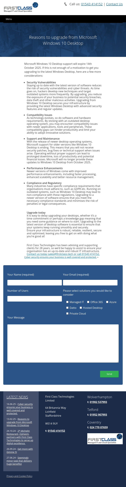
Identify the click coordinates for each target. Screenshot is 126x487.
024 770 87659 (99, 427)
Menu (9, 19)
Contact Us (114, 4)
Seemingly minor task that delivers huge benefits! (19, 460)
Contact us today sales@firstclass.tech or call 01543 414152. (63, 254)
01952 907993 (98, 414)
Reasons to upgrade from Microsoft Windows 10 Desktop (19, 422)
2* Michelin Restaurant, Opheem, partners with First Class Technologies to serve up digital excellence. (20, 437)
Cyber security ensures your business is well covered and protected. (60, 257)
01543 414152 (92, 4)
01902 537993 (98, 402)
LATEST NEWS (17, 397)
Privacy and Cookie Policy (19, 476)
